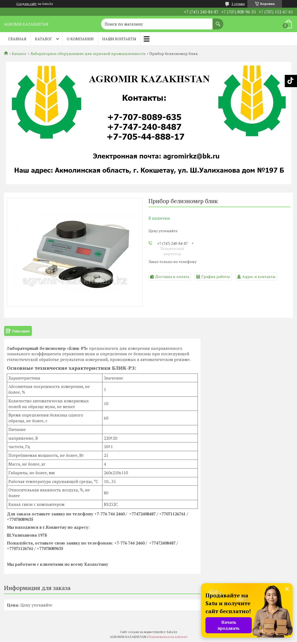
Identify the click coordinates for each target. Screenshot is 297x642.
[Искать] (218, 21)
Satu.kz (171, 632)
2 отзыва (238, 4)
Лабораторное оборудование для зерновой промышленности (88, 53)
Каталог (43, 38)
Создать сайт (26, 4)
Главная (17, 38)
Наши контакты (119, 38)
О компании (80, 38)
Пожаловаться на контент (167, 637)
